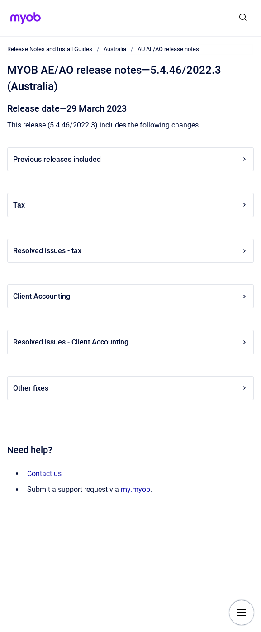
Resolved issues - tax (130, 250)
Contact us (44, 473)
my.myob (135, 489)
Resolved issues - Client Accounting (130, 342)
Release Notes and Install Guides (49, 49)
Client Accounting (130, 296)
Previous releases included (130, 159)
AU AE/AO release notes (168, 49)
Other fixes (130, 388)
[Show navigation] (241, 612)
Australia (115, 49)
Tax (130, 205)
